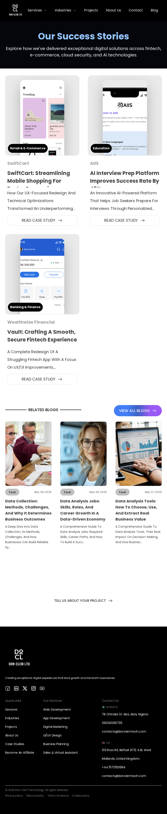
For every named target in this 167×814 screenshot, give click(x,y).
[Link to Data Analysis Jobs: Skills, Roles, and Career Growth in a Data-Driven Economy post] (83, 487)
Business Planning (56, 744)
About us (11, 735)
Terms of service (57, 795)
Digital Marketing (55, 727)
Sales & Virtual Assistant (60, 752)
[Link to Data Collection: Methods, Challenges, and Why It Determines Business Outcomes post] (28, 487)
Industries (12, 718)
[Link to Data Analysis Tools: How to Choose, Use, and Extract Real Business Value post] (138, 487)
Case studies (14, 744)
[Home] (15, 10)
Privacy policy (14, 795)
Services (11, 709)
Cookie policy (80, 795)
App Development (56, 718)
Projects (11, 727)
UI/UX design (52, 735)
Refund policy (35, 795)
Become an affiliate (19, 752)
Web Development (57, 709)
